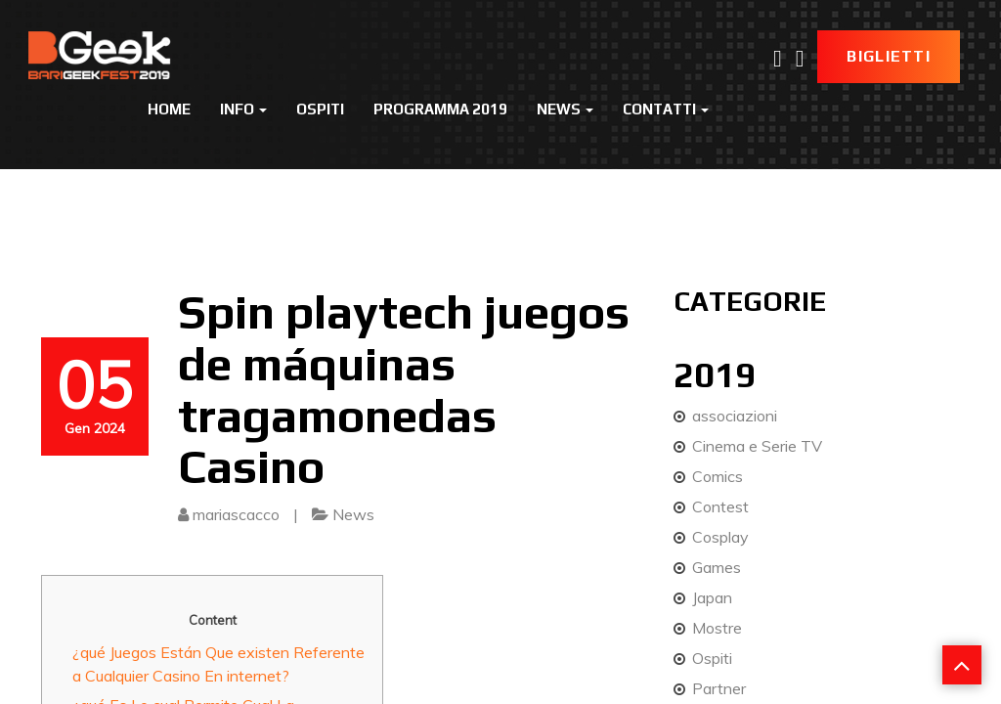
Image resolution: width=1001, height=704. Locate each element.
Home (169, 109)
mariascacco (236, 514)
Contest (720, 506)
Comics (717, 476)
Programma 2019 (440, 109)
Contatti (666, 109)
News (565, 109)
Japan (712, 597)
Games (716, 567)
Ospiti (320, 109)
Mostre (717, 628)
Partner (719, 688)
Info (243, 109)
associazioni (734, 415)
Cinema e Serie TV (757, 446)
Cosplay (720, 537)
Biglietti (889, 56)
